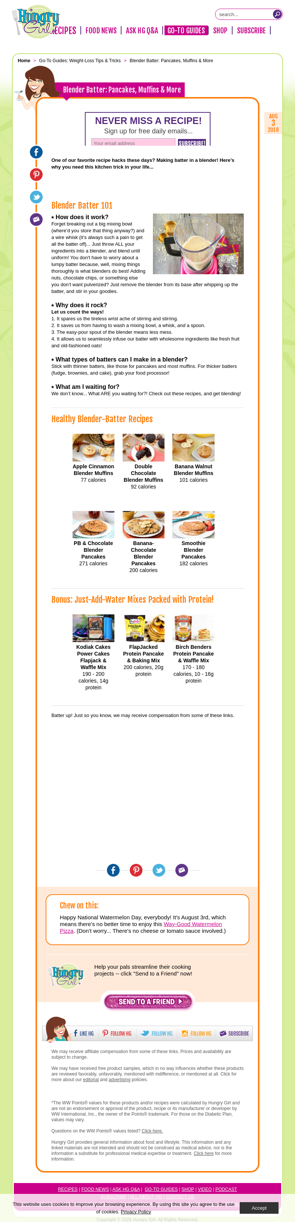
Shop (220, 30)
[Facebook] (36, 152)
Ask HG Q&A (142, 30)
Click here (203, 1153)
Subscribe (251, 30)
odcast (227, 1189)
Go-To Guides (186, 30)
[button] (148, 1003)
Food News (101, 30)
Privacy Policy (136, 1212)
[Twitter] (36, 197)
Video (205, 1189)
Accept (259, 1208)
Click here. (152, 1131)
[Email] (36, 219)
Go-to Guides (161, 1189)
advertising (119, 1079)
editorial (91, 1079)
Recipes (63, 30)
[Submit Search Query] (277, 14)
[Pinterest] (36, 174)
